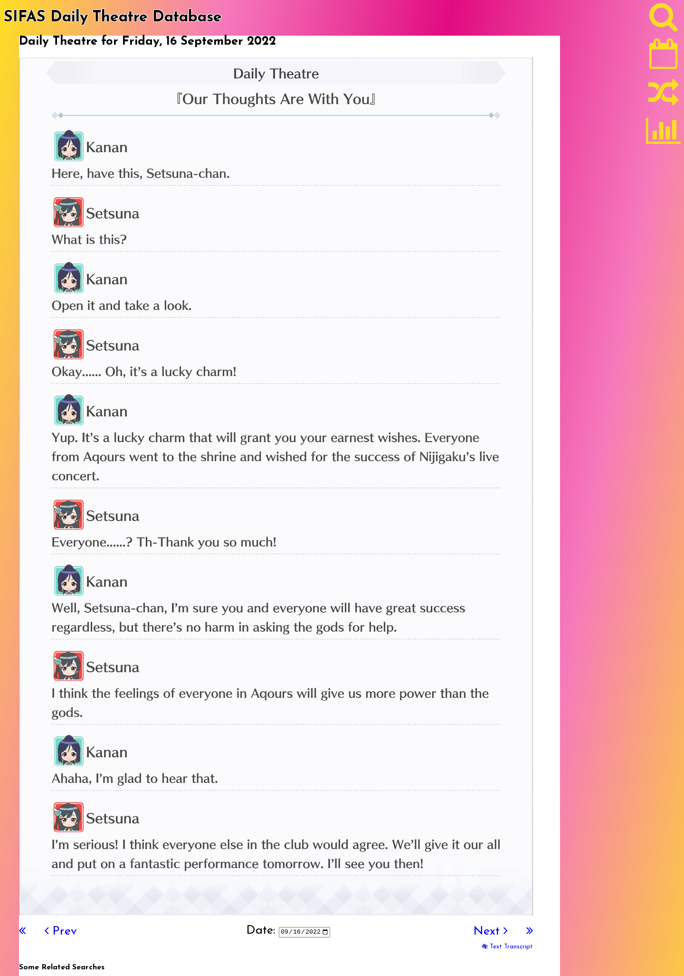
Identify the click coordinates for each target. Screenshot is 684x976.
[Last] (529, 931)
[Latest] (663, 57)
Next (490, 931)
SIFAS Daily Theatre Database (113, 17)
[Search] (663, 19)
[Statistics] (663, 134)
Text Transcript (507, 947)
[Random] (663, 96)
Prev (61, 931)
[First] (22, 931)
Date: (260, 931)
